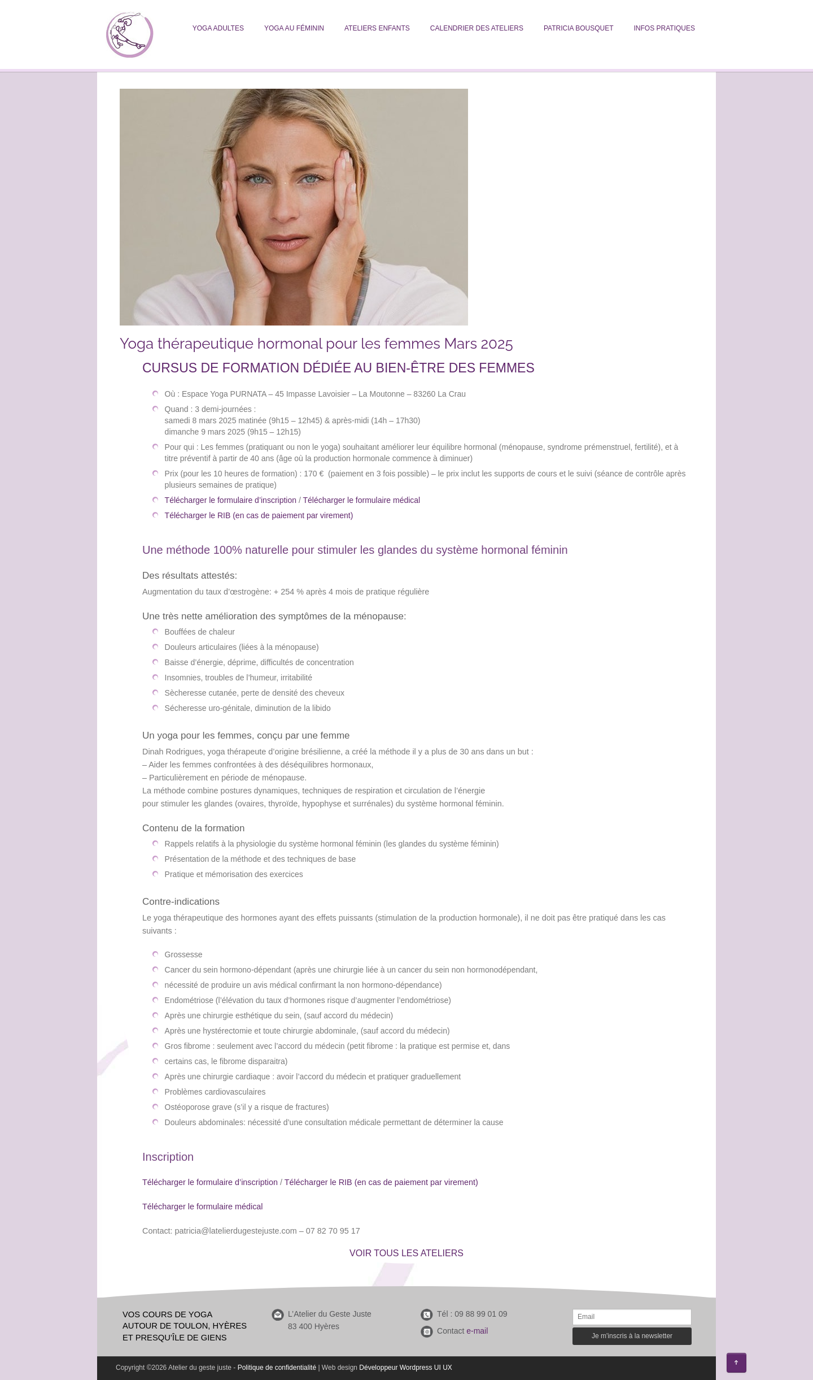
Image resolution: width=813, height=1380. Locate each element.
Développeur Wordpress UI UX (405, 1368)
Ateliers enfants (377, 28)
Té (147, 1182)
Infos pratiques (664, 28)
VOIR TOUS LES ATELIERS (406, 1253)
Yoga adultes (218, 28)
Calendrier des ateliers (476, 28)
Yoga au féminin (294, 28)
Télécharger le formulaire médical (361, 500)
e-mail (477, 1330)
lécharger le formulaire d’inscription (215, 1182)
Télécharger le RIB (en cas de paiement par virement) (259, 515)
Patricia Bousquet (579, 28)
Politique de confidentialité (277, 1368)
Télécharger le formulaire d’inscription (232, 500)
